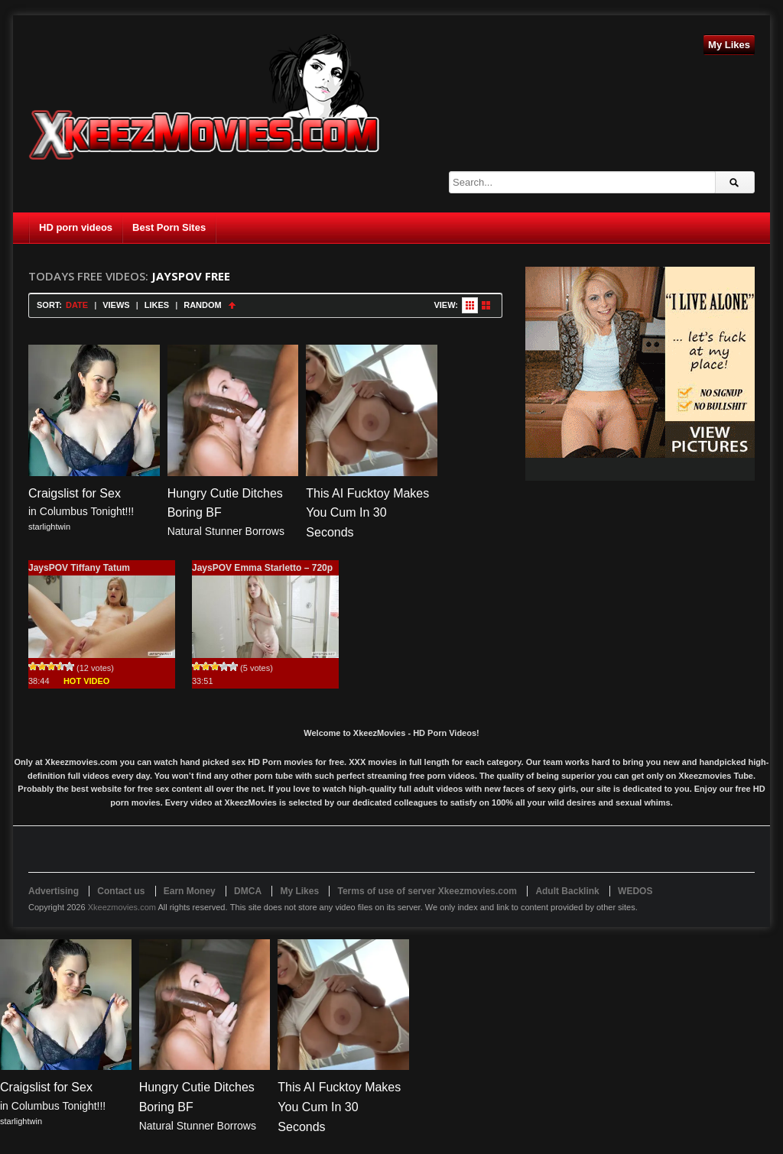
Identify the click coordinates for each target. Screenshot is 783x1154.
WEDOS (635, 891)
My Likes (729, 44)
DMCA (248, 891)
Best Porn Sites (169, 227)
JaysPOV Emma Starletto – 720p (262, 567)
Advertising (53, 891)
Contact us (121, 891)
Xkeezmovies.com (122, 907)
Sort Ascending (232, 305)
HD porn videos (75, 227)
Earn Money (190, 891)
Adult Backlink (567, 891)
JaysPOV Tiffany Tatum (79, 567)
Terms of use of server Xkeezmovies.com (427, 891)
